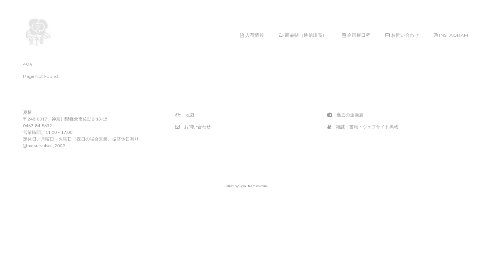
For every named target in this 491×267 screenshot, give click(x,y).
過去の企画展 (345, 115)
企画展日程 (356, 35)
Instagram (451, 35)
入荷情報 (252, 35)
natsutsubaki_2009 (44, 145)
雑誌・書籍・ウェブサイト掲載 (362, 126)
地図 (184, 115)
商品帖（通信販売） (303, 35)
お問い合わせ (402, 35)
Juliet (229, 186)
